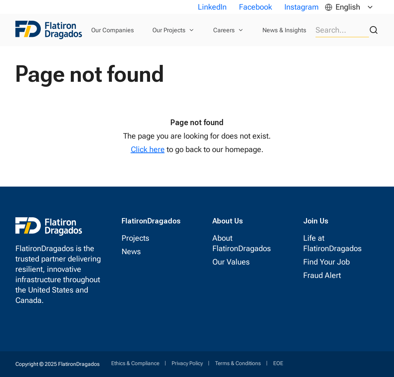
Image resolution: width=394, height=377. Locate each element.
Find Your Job (326, 261)
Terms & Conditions (238, 363)
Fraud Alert (322, 275)
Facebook (255, 7)
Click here (148, 149)
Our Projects (168, 30)
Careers (224, 30)
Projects (135, 238)
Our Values (231, 261)
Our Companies (112, 30)
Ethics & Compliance (135, 363)
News (131, 251)
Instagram (301, 7)
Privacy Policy (187, 363)
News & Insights (284, 30)
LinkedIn (212, 7)
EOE (278, 363)
